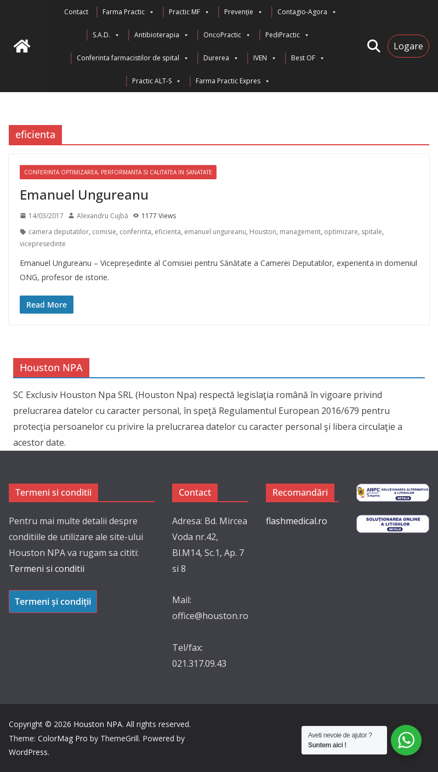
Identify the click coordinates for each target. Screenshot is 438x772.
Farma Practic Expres (233, 81)
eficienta (168, 231)
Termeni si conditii (46, 569)
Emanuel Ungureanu (84, 194)
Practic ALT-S (156, 81)
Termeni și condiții (53, 601)
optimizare (341, 231)
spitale (371, 231)
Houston (262, 231)
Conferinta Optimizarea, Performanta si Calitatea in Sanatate (118, 172)
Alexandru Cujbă (102, 215)
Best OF (308, 58)
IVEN (265, 58)
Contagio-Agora (307, 12)
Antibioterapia (161, 35)
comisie (104, 231)
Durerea (221, 58)
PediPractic (287, 35)
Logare (408, 46)
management (300, 231)
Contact (76, 11)
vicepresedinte (43, 243)
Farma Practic (129, 12)
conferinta (135, 231)
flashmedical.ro (296, 521)
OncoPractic (227, 35)
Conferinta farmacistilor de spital (133, 58)
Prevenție (243, 12)
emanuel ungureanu (215, 231)
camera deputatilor (59, 231)
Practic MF (189, 12)
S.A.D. (106, 35)
